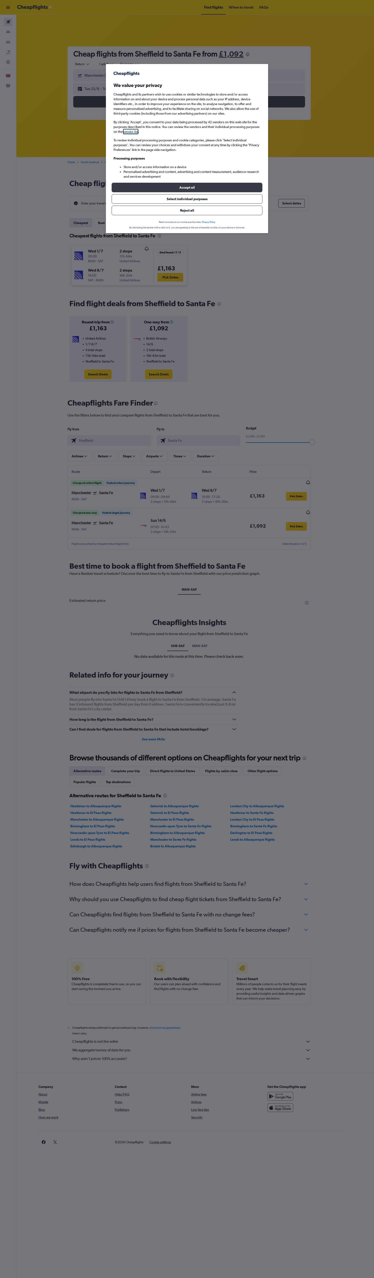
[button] (187, 187)
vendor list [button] (130, 132)
